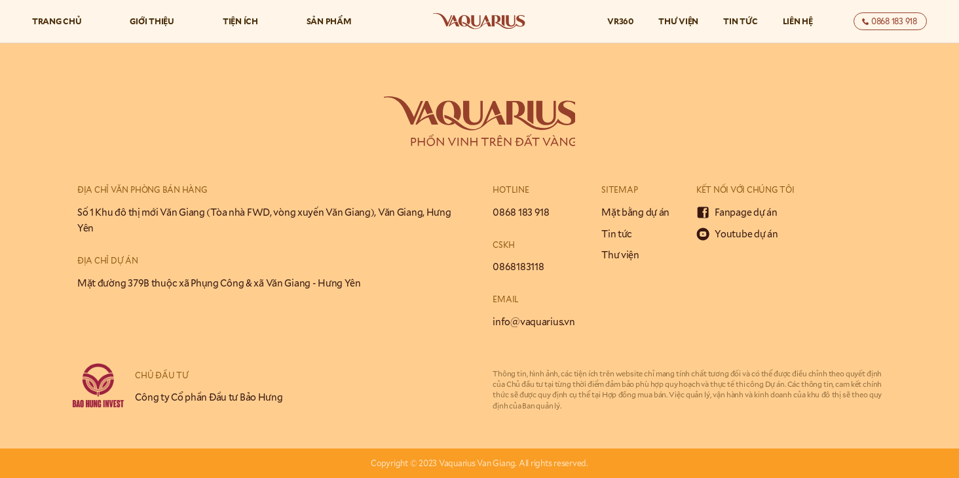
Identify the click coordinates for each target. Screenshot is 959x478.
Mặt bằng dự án (635, 212)
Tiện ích (240, 21)
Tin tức (740, 21)
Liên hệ (798, 21)
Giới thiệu (152, 21)
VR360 (620, 21)
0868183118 (518, 266)
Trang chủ (57, 21)
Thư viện (678, 21)
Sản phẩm (329, 21)
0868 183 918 (521, 212)
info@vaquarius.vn (533, 321)
